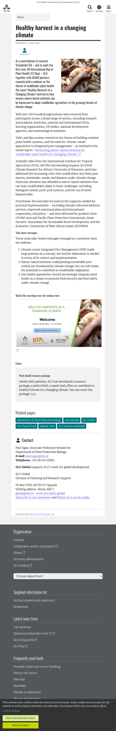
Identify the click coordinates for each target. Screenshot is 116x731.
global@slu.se (25, 493)
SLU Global (89, 420)
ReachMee (19, 686)
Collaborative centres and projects (33, 546)
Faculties (18, 540)
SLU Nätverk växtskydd (72, 426)
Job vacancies (22, 627)
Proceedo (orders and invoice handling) (37, 666)
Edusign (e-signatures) (27, 692)
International (72, 420)
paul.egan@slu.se (37, 456)
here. (33, 394)
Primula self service (25, 673)
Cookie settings (11, 710)
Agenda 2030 (47, 426)
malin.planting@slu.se (41, 514)
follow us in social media (73, 497)
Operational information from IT (32, 633)
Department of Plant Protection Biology (39, 420)
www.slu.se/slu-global (50, 493)
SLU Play (18, 646)
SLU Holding (20, 565)
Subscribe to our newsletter (33, 497)
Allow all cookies (20, 725)
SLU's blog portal (23, 640)
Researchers (20, 607)
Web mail (19, 679)
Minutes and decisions (27, 698)
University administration (28, 559)
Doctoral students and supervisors (34, 600)
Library (17, 553)
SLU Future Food (26, 426)
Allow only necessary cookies (20, 718)
